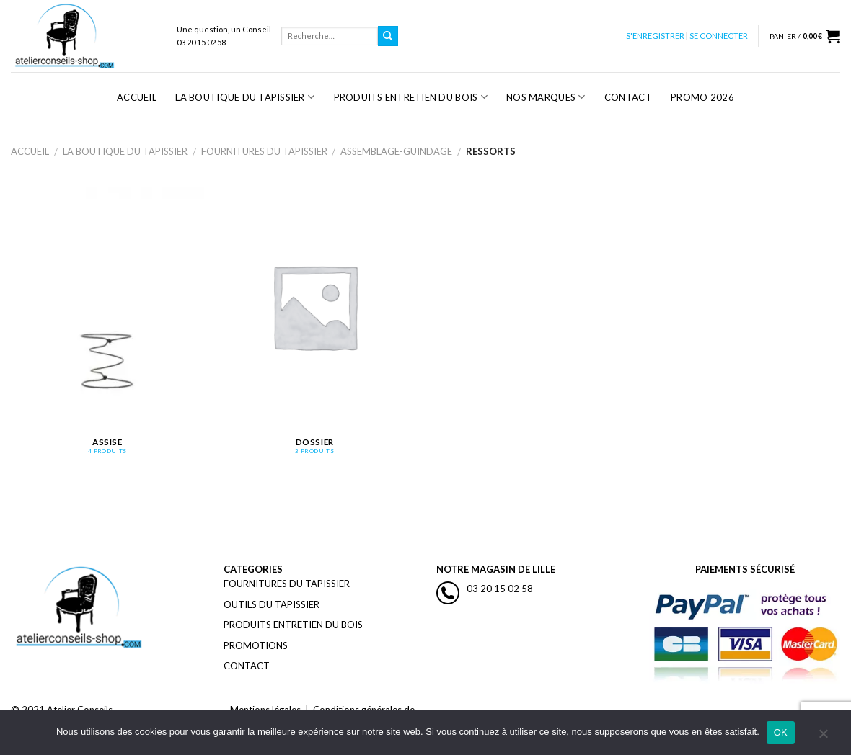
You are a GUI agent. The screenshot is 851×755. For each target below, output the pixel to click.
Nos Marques (545, 97)
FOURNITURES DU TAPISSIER (287, 583)
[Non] (823, 737)
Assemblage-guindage (396, 151)
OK (781, 732)
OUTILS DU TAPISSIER (271, 604)
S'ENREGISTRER (655, 35)
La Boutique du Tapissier (244, 97)
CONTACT (247, 665)
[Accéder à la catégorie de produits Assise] (107, 328)
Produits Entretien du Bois (411, 97)
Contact (628, 97)
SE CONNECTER (718, 35)
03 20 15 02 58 (500, 588)
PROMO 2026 (702, 97)
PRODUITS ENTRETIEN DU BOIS (293, 624)
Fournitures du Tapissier (264, 151)
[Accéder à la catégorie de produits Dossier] (314, 328)
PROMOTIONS (256, 645)
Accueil (136, 97)
